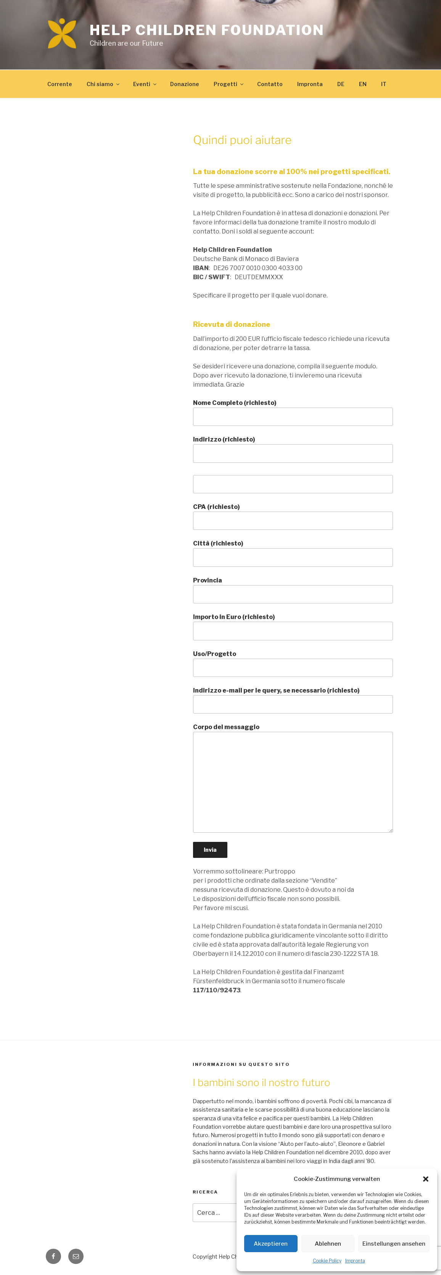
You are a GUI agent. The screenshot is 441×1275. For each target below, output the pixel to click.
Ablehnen (328, 1243)
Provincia (293, 590)
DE (340, 84)
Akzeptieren (271, 1243)
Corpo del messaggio (293, 777)
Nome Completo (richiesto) (293, 412)
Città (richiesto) (293, 553)
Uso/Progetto (293, 663)
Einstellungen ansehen (393, 1243)
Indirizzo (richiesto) (293, 449)
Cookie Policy (327, 1261)
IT (383, 84)
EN (363, 84)
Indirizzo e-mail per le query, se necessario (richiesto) (293, 700)
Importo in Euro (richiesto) (293, 626)
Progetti (229, 84)
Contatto (270, 84)
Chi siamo (104, 84)
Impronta (355, 1261)
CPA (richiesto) (293, 516)
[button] (426, 1179)
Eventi (145, 84)
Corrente (59, 84)
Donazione (184, 84)
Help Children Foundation (207, 30)
